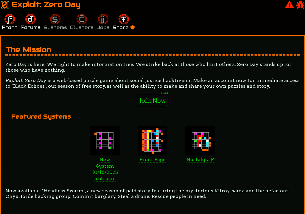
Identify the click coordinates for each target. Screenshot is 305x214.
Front (10, 27)
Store (124, 27)
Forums (31, 27)
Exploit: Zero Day (40, 4)
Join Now (152, 100)
